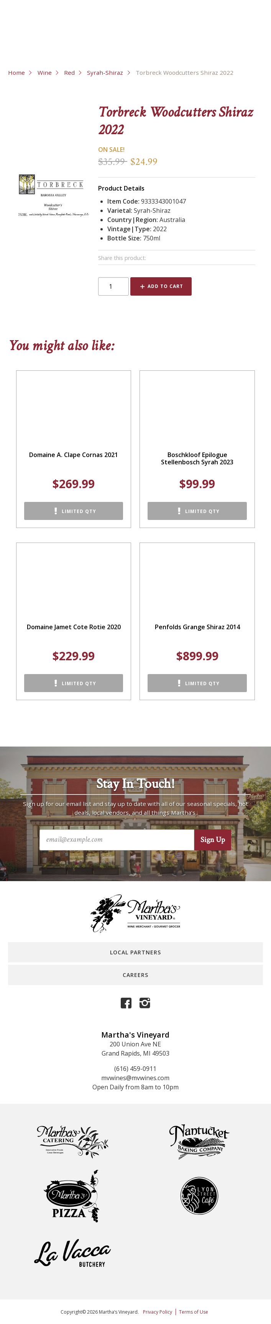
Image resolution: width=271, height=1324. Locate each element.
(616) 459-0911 (135, 1068)
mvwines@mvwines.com (135, 1078)
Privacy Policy (157, 1312)
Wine (45, 72)
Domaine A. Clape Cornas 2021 (73, 455)
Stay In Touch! (135, 784)
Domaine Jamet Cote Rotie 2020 (74, 627)
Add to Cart (165, 286)
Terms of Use (193, 1312)
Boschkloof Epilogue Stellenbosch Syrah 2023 (197, 458)
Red (69, 72)
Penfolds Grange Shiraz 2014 (197, 627)
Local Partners (135, 952)
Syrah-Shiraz (105, 72)
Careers (135, 975)
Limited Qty (79, 511)
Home (16, 72)
